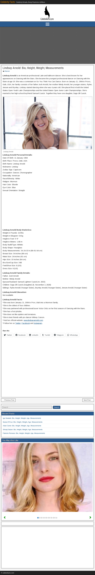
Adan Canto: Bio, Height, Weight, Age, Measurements (22, 426)
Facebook (26, 323)
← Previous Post (8, 400)
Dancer (7, 71)
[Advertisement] (47, 45)
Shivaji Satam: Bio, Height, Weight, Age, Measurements (23, 429)
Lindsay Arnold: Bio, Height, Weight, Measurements (33, 68)
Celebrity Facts (7, 1)
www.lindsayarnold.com (33, 320)
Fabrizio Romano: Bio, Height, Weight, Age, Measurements (24, 433)
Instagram (38, 323)
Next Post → (88, 400)
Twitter (18, 323)
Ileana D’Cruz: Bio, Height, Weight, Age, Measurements (22, 422)
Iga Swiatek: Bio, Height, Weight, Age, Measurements (22, 418)
